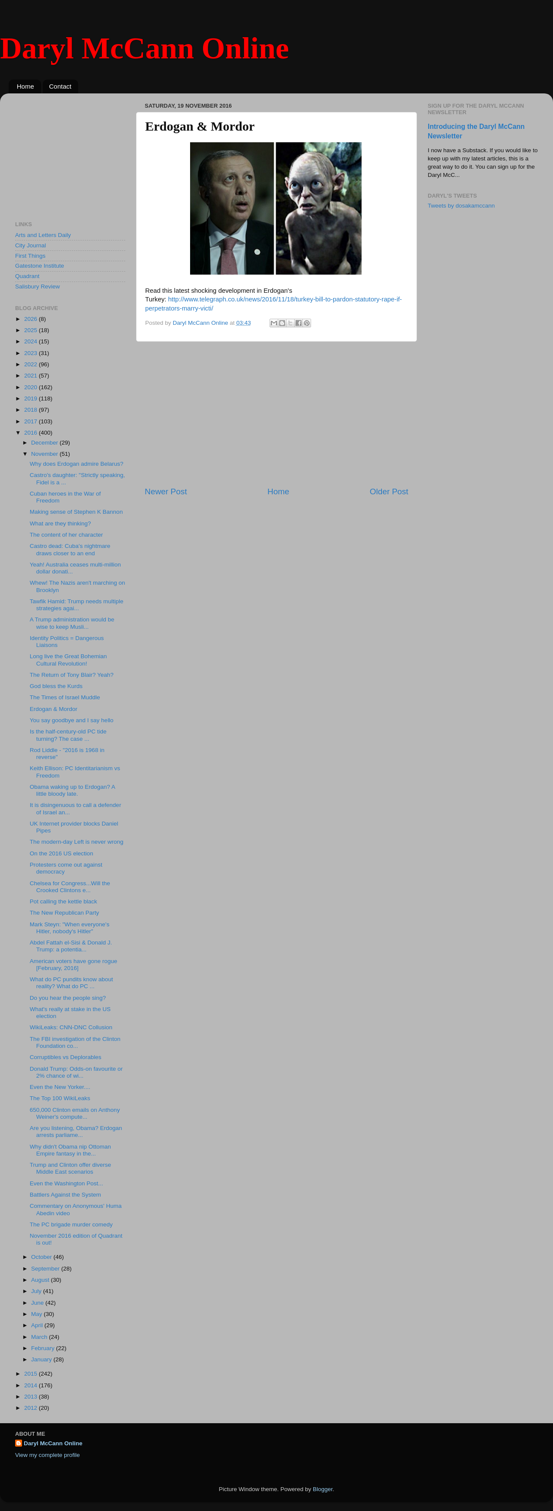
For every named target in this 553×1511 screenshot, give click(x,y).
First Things (30, 256)
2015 (31, 1373)
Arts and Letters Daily (43, 235)
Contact (60, 86)
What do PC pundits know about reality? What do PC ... (71, 982)
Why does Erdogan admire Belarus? (77, 464)
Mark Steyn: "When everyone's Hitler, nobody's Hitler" (69, 928)
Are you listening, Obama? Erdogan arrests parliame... (76, 1131)
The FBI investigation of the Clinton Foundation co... (75, 1042)
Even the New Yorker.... (60, 1087)
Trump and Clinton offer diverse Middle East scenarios (70, 1168)
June (38, 1303)
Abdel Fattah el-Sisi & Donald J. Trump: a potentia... (71, 946)
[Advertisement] (276, 413)
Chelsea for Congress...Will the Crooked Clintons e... (70, 886)
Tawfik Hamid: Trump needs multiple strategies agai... (77, 604)
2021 (31, 375)
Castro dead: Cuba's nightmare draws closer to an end (70, 549)
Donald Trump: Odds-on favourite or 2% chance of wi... (76, 1072)
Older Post (389, 491)
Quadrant (27, 276)
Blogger (323, 1489)
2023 (31, 353)
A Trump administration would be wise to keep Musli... (72, 623)
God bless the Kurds (56, 686)
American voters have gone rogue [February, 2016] (74, 964)
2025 (31, 330)
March (40, 1337)
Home (25, 86)
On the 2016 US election (61, 853)
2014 (31, 1385)
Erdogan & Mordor (53, 709)
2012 (31, 1408)
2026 (31, 319)
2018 (31, 410)
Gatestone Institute (39, 266)
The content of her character (66, 534)
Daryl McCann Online (144, 48)
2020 (31, 387)
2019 (31, 398)
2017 (31, 421)
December (45, 442)
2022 (31, 364)
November (45, 454)
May (37, 1314)
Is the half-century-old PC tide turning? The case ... (68, 735)
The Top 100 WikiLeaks (60, 1098)
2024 (31, 341)
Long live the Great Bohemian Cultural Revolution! (68, 659)
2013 (31, 1396)
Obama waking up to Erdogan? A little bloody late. (72, 790)
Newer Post (166, 491)
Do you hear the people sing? (68, 998)
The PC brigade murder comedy (71, 1224)
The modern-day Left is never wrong (77, 842)
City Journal (30, 245)
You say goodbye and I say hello (72, 720)
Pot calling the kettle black (63, 901)
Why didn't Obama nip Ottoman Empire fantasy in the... (70, 1150)
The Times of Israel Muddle (65, 697)
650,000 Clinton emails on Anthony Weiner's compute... (75, 1113)
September (46, 1268)
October (42, 1257)
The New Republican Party (64, 912)
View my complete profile (47, 1455)
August (41, 1280)
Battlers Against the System (65, 1194)
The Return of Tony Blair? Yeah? (72, 675)
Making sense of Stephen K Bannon (76, 512)
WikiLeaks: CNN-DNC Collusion (71, 1027)
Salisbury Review (37, 286)
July (37, 1291)
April (37, 1325)
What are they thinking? (60, 523)
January (42, 1359)
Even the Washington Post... (66, 1183)
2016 (31, 432)
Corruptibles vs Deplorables (66, 1057)
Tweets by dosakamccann (461, 205)
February (43, 1348)
